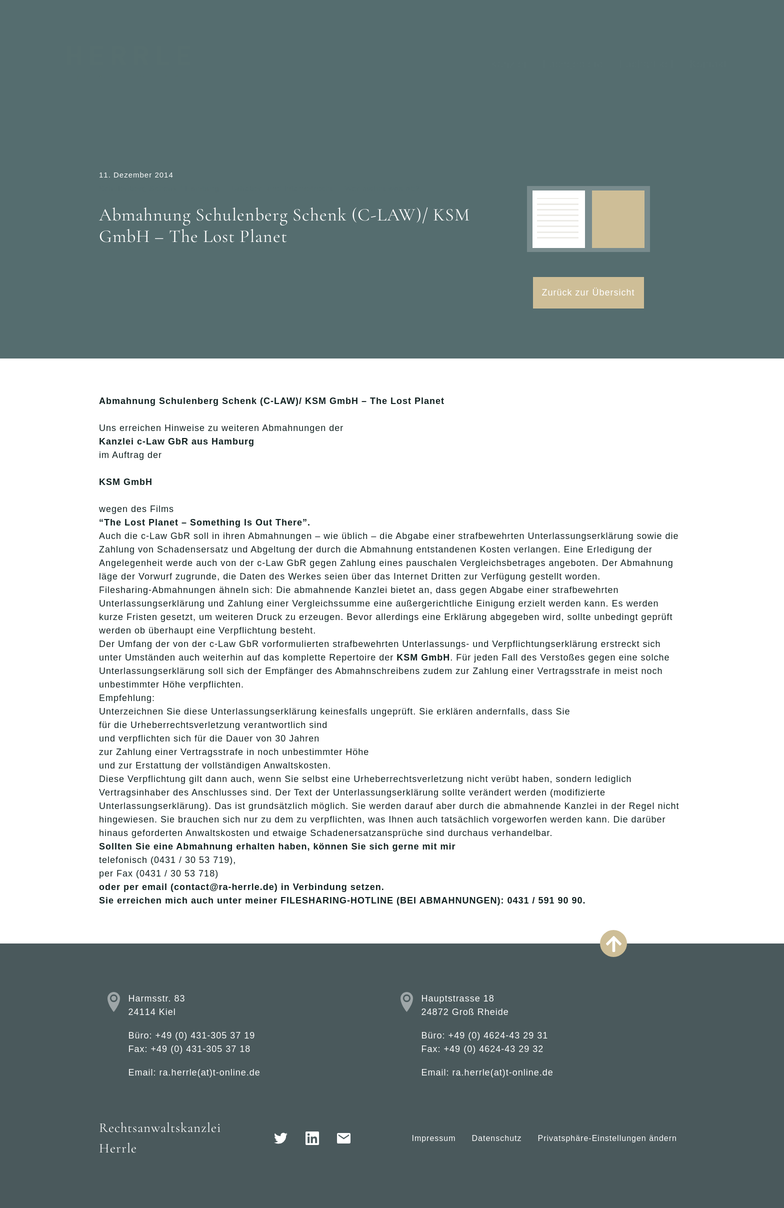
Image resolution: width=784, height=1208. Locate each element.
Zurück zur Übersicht (588, 293)
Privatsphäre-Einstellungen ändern (607, 1138)
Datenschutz (497, 1138)
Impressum (434, 1138)
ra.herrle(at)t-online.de (210, 1073)
